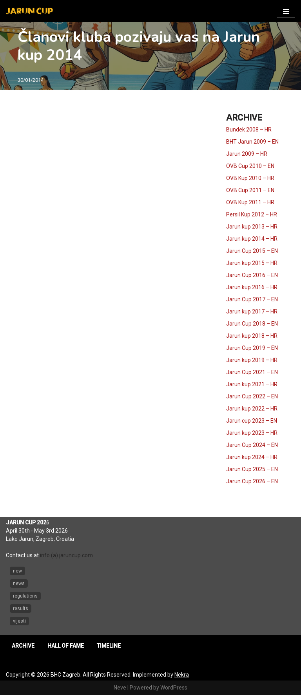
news (19, 583)
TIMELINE (109, 646)
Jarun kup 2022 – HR (251, 408)
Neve (120, 687)
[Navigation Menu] (286, 11)
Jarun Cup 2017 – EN (252, 299)
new (17, 571)
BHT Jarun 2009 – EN (252, 142)
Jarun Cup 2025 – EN (252, 469)
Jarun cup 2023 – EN (251, 421)
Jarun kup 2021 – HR (251, 384)
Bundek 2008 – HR (249, 129)
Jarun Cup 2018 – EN (252, 323)
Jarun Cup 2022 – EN (252, 396)
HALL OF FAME (65, 646)
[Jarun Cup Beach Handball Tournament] (29, 11)
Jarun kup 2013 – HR (251, 226)
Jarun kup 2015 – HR (251, 263)
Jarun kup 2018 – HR (251, 336)
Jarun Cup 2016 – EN (252, 275)
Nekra (181, 675)
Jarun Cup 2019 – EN (252, 348)
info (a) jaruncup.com (66, 555)
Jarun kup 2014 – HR (251, 239)
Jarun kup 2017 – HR (251, 311)
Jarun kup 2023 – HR (251, 433)
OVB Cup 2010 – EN (250, 166)
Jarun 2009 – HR (246, 154)
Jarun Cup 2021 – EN (252, 372)
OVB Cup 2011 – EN (250, 190)
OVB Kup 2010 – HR (250, 178)
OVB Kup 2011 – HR (250, 202)
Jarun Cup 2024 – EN (252, 445)
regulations (25, 596)
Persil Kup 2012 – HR (251, 214)
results (20, 608)
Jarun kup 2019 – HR (251, 360)
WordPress (173, 687)
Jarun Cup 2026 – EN (252, 481)
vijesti (19, 621)
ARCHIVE (23, 646)
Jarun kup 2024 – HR (251, 457)
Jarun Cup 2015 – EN (252, 251)
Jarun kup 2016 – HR (251, 287)
